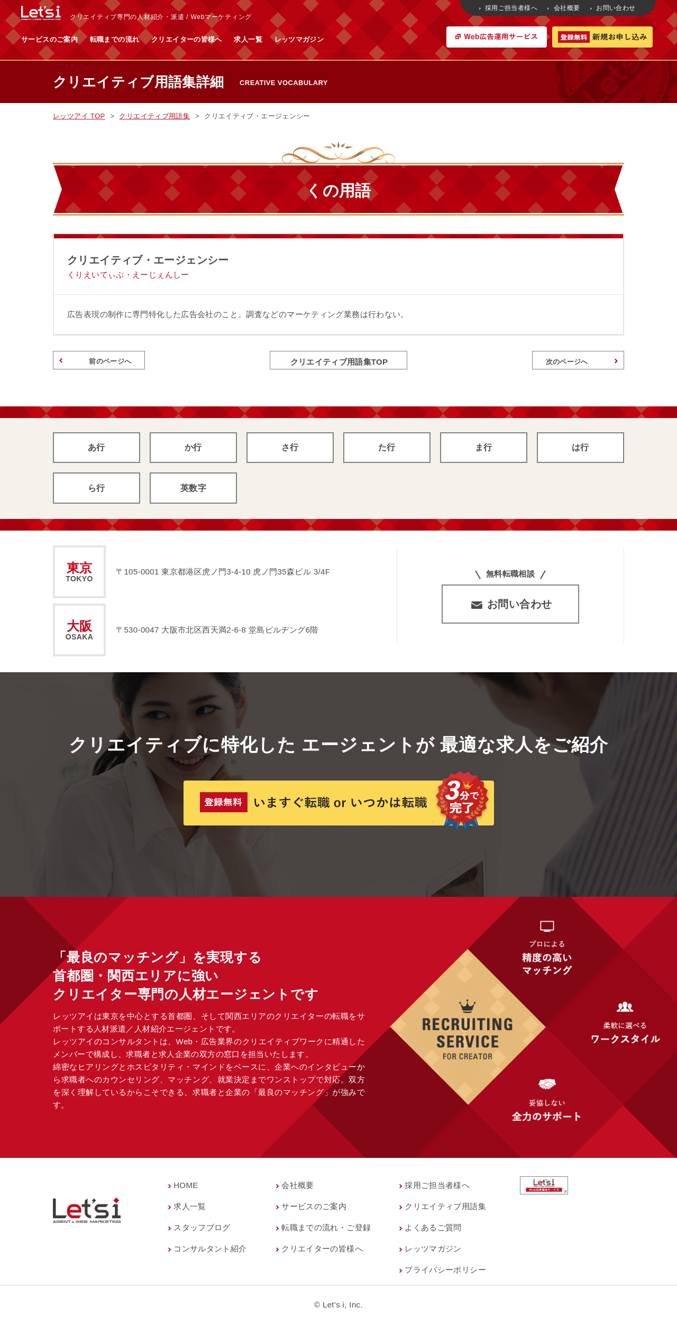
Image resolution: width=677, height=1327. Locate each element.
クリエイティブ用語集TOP (339, 361)
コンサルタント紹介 (209, 1251)
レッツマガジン (403, 39)
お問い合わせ (614, 8)
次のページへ (580, 362)
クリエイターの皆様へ (290, 39)
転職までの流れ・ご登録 (326, 1230)
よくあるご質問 (433, 1230)
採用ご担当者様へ (509, 8)
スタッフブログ (202, 1230)
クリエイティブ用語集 (445, 1209)
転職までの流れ (219, 39)
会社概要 (564, 8)
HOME (185, 1188)
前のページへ (97, 362)
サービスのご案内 (153, 39)
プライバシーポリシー (445, 1272)
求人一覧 (352, 39)
